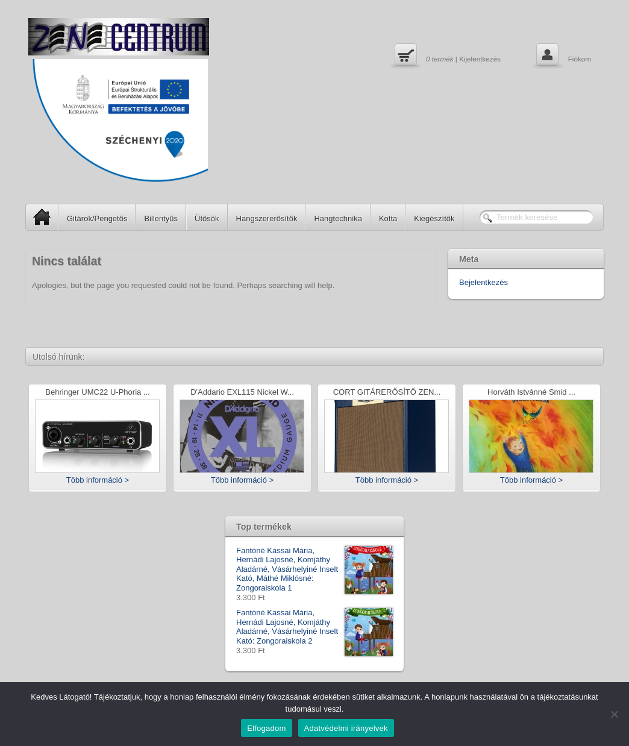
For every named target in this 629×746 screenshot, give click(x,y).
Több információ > (97, 480)
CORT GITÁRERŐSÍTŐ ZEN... (387, 392)
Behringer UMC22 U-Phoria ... (97, 392)
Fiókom (562, 56)
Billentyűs (161, 218)
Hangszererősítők (267, 218)
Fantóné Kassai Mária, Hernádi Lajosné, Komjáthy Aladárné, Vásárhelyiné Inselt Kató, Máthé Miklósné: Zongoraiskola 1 (314, 569)
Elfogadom (266, 728)
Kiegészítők (434, 218)
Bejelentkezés (483, 282)
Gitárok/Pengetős (97, 218)
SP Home (38, 216)
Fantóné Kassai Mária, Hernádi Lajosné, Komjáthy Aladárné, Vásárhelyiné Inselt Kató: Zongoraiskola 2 (314, 626)
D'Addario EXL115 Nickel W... (242, 392)
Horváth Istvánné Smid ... (531, 392)
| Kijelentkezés (446, 56)
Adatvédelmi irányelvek (346, 728)
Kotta (388, 218)
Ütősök (207, 218)
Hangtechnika (338, 218)
